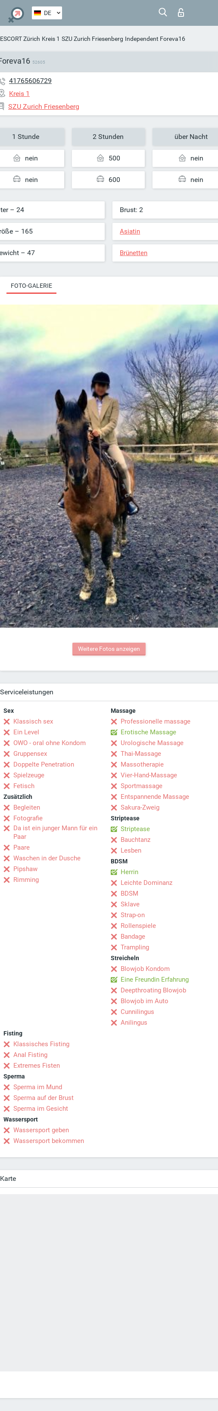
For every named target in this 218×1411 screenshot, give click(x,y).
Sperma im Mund (37, 1087)
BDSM (129, 893)
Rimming (26, 880)
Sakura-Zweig (140, 807)
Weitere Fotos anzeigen (109, 648)
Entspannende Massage (155, 797)
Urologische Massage (152, 743)
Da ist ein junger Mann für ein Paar (55, 832)
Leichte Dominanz (146, 883)
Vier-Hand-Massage (149, 775)
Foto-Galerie (31, 285)
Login (181, 12)
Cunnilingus (137, 1012)
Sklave (130, 904)
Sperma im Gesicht (40, 1108)
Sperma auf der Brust (43, 1098)
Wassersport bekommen (48, 1141)
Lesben (131, 850)
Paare (21, 847)
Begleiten (26, 807)
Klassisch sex (33, 721)
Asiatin (130, 231)
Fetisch (23, 786)
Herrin (129, 872)
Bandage (133, 936)
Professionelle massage (155, 721)
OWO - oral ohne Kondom (49, 743)
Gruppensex (30, 754)
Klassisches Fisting (41, 1044)
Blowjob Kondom (145, 969)
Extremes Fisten (36, 1065)
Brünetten (133, 253)
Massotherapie (142, 764)
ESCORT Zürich (20, 38)
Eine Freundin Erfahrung (155, 979)
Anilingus (134, 1022)
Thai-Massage (141, 754)
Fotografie (28, 818)
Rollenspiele (138, 926)
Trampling (135, 947)
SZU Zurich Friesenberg (92, 38)
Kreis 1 (51, 38)
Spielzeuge (28, 775)
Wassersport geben (41, 1130)
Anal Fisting (30, 1055)
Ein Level (26, 732)
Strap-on (133, 915)
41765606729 (30, 81)
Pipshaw (25, 869)
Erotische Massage (148, 732)
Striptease (135, 829)
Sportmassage (141, 786)
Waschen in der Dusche (47, 858)
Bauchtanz (135, 840)
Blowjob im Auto (144, 1001)
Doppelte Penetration (43, 764)
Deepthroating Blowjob (153, 990)
